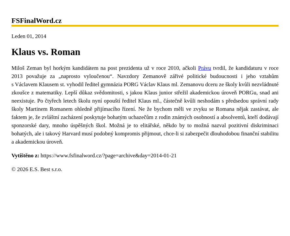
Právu (204, 68)
